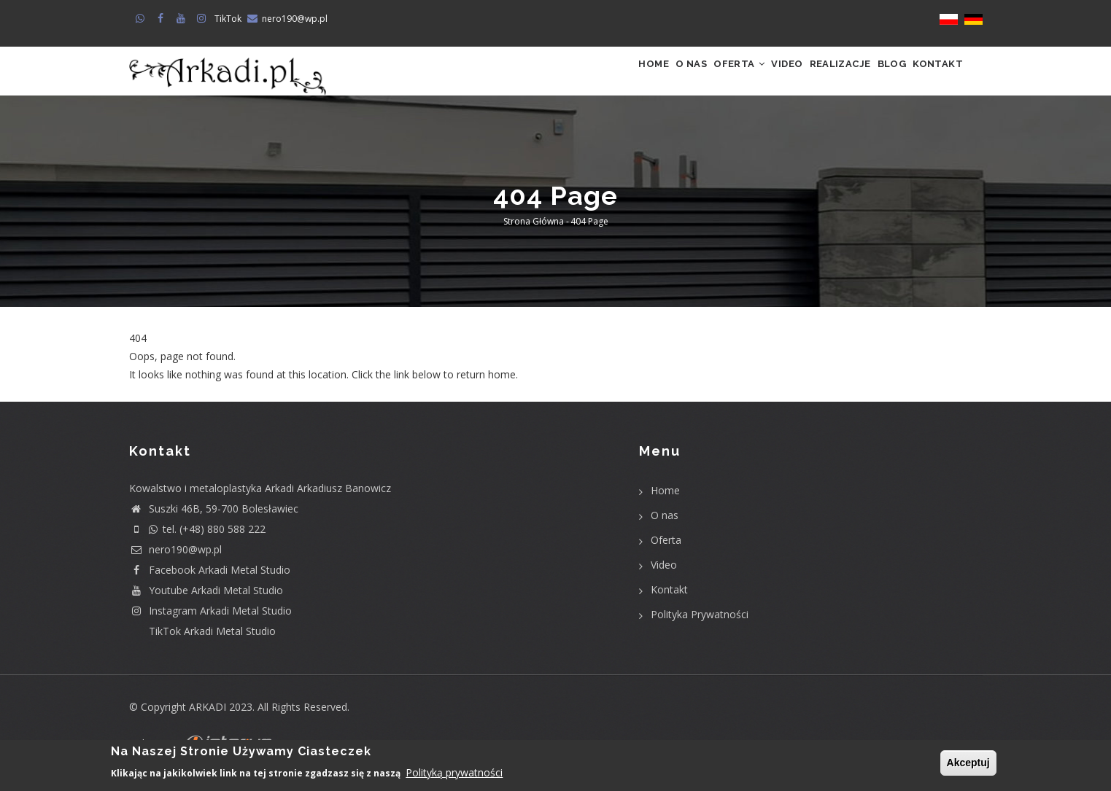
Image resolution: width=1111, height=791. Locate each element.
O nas (615, 78)
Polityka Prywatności (699, 629)
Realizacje (806, 78)
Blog (871, 78)
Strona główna (533, 236)
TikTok (227, 18)
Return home (160, 408)
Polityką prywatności (454, 774)
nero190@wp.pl (295, 18)
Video (739, 78)
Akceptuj (968, 763)
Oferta (677, 78)
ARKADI (207, 721)
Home (565, 78)
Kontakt (931, 78)
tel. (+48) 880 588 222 (197, 543)
